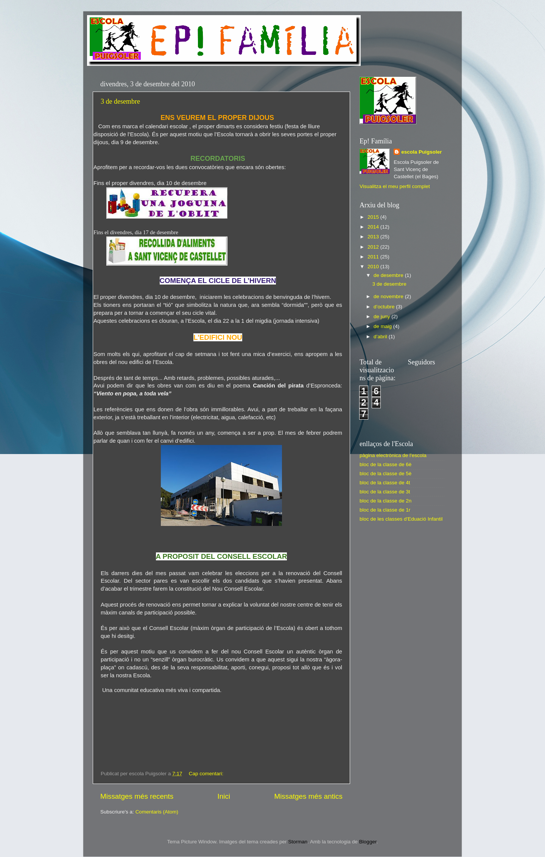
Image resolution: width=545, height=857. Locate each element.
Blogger (368, 842)
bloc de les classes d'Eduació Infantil (401, 519)
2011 (373, 257)
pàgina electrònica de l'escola (393, 455)
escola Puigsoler (421, 152)
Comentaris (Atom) (156, 812)
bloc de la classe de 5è (385, 473)
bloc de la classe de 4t (385, 482)
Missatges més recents (136, 796)
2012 (373, 247)
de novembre (389, 296)
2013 (373, 237)
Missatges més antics (308, 796)
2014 (373, 227)
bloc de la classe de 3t (385, 492)
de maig (383, 326)
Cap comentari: (207, 773)
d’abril (381, 336)
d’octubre (385, 307)
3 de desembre (120, 101)
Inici (224, 796)
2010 (373, 266)
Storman (297, 842)
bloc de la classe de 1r (385, 510)
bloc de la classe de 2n (385, 501)
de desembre (389, 275)
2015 (373, 217)
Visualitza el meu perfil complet (395, 186)
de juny (382, 316)
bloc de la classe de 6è (385, 464)
